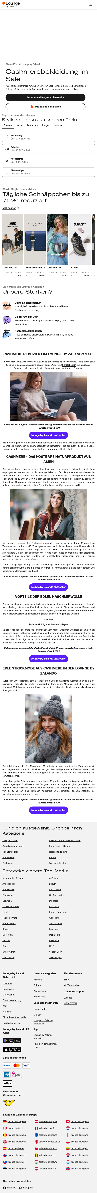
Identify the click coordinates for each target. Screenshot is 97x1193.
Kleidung (38, 979)
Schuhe (37, 985)
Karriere (7, 1011)
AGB (5, 1006)
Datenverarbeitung (12, 1000)
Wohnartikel (40, 996)
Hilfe (66, 979)
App (36, 1029)
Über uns (7, 983)
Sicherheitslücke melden (15, 1017)
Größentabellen (71, 985)
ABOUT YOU (70, 1003)
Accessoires (40, 991)
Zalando (68, 998)
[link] (48, 137)
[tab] (8, 125)
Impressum (8, 989)
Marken (37, 1015)
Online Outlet (40, 1009)
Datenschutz (9, 994)
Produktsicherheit (11, 1023)
